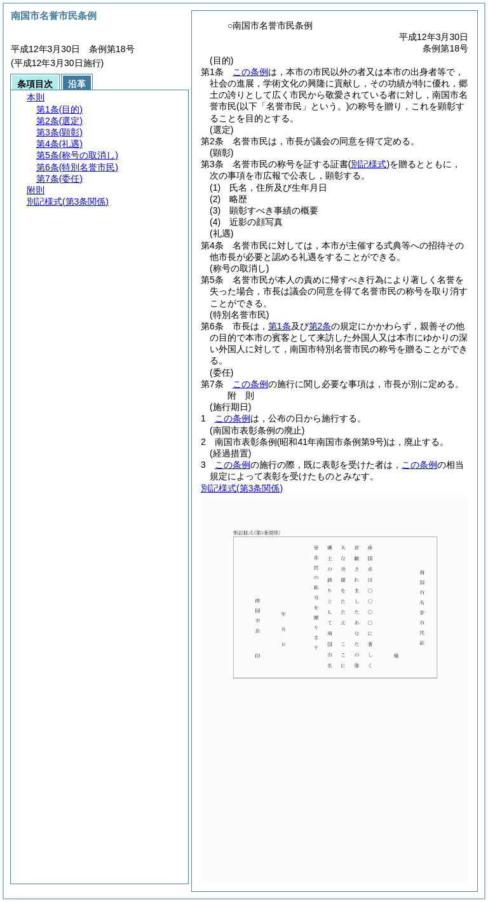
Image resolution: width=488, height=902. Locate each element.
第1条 (279, 326)
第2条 (320, 326)
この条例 (250, 72)
